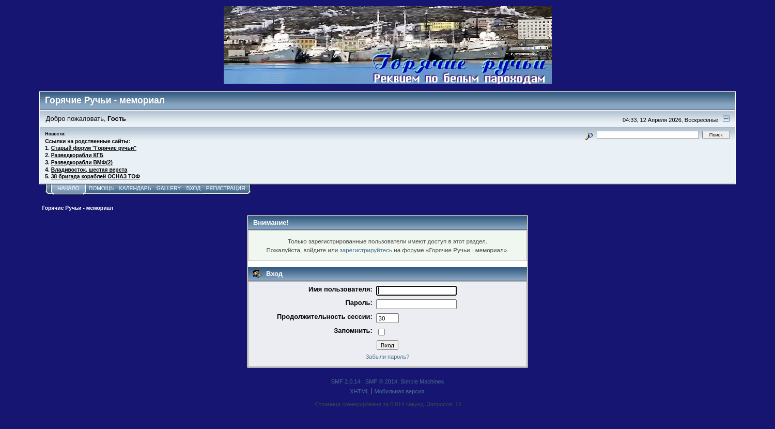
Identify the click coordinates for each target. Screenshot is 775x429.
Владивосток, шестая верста (89, 170)
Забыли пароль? (388, 357)
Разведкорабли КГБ (77, 155)
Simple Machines (422, 381)
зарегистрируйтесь (365, 250)
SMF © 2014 (381, 381)
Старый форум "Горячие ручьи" (93, 148)
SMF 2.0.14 (346, 381)
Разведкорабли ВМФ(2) (82, 162)
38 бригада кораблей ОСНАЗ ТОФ (95, 176)
